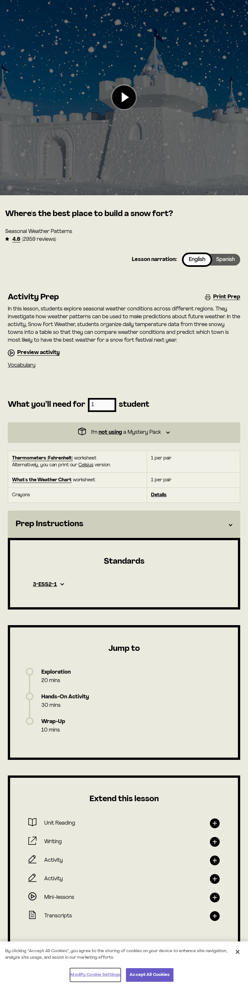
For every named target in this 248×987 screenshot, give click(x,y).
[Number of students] (102, 405)
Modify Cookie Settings (95, 975)
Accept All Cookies (150, 975)
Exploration (56, 672)
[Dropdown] (124, 432)
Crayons (21, 495)
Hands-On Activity (65, 697)
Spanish (225, 259)
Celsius (85, 465)
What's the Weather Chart (42, 480)
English (197, 259)
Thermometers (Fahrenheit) (42, 458)
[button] (124, 98)
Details (159, 495)
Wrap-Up (53, 721)
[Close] (237, 952)
